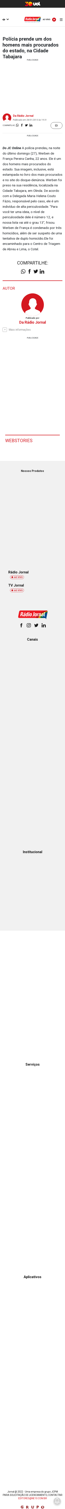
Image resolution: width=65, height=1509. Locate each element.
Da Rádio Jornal (23, 115)
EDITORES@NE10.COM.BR (32, 1498)
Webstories (18, 440)
